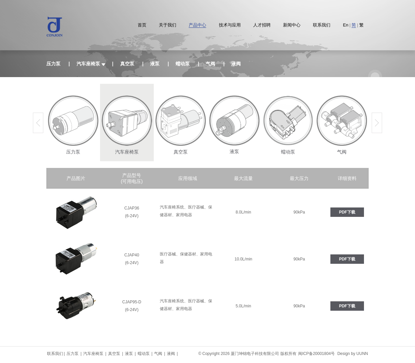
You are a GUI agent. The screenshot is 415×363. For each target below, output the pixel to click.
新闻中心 (292, 24)
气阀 (210, 63)
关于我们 (167, 24)
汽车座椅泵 (93, 353)
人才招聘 (262, 24)
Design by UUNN (352, 353)
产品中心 (197, 24)
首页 (142, 24)
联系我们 (321, 24)
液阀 (236, 63)
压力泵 (53, 63)
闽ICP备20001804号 (316, 353)
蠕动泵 (183, 63)
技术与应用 (230, 24)
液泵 (154, 63)
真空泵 (127, 63)
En (346, 24)
